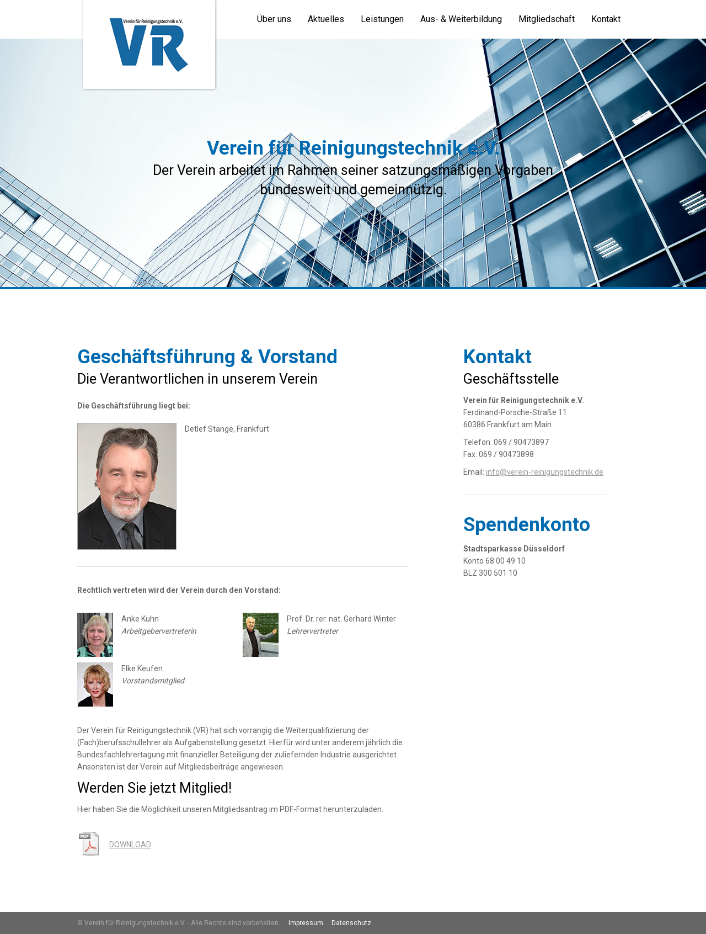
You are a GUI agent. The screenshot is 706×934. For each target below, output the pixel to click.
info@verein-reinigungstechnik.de (544, 472)
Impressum (305, 923)
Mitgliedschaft (546, 19)
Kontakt (606, 19)
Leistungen (382, 19)
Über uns (274, 19)
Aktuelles (326, 19)
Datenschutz (351, 923)
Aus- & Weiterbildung (461, 19)
